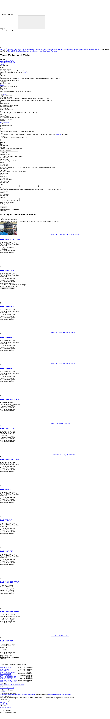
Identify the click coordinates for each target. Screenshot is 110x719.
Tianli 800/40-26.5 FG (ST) (9, 460)
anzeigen (3, 207)
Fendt (21, 51)
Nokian (48, 51)
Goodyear (26, 51)
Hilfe (7, 688)
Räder (19, 49)
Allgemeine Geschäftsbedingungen (10, 694)
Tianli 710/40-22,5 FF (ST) (9, 582)
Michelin (39, 51)
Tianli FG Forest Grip (8, 337)
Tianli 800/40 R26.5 (7, 270)
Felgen (32, 49)
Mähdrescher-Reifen (67, 49)
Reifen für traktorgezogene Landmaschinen (48, 49)
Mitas (44, 51)
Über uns (3, 688)
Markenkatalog (66, 694)
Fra (4, 691)
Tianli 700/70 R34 (6, 551)
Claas (17, 51)
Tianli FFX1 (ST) (6, 520)
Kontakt (11, 688)
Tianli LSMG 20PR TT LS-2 (10, 239)
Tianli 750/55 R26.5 (7, 429)
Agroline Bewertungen (54, 694)
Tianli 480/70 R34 (6, 641)
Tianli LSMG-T (5, 489)
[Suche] (31, 22)
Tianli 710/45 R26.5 (7, 306)
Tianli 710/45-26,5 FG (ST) (9, 611)
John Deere (33, 51)
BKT (13, 51)
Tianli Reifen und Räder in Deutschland (12, 685)
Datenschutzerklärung (28, 694)
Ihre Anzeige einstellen (8, 288)
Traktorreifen (26, 49)
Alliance (9, 51)
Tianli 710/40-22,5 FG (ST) (9, 399)
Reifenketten (85, 49)
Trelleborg (54, 51)
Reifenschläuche (94, 49)
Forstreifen (77, 49)
